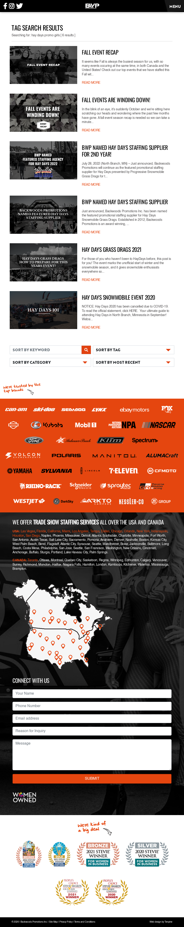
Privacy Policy (65, 922)
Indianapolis (159, 531)
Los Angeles (80, 531)
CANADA (19, 560)
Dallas (105, 531)
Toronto (33, 560)
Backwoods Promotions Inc (34, 922)
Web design (155, 922)
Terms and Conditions (84, 922)
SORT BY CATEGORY (32, 362)
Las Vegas (28, 531)
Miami (66, 531)
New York (143, 531)
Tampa (95, 531)
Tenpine (168, 922)
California (54, 531)
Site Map (53, 922)
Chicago (117, 531)
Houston (18, 535)
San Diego (33, 535)
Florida (41, 531)
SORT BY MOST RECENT (118, 362)
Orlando (129, 531)
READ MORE (91, 82)
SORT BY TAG (108, 349)
